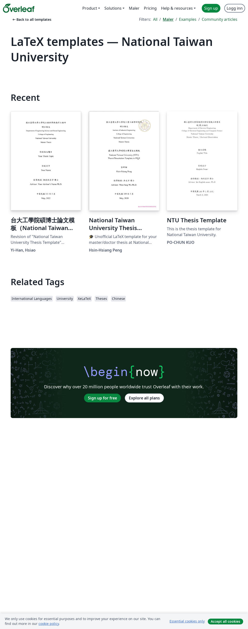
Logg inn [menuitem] (235, 8)
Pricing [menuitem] (150, 8)
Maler (168, 19)
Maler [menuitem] (134, 8)
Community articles (219, 19)
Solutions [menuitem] (113, 8)
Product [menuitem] (89, 8)
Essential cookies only (187, 621)
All (155, 19)
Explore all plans (144, 398)
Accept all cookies (225, 621)
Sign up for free (102, 398)
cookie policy (49, 623)
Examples (187, 19)
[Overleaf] (18, 8)
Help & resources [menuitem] (177, 8)
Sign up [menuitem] (211, 8)
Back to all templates (31, 19)
